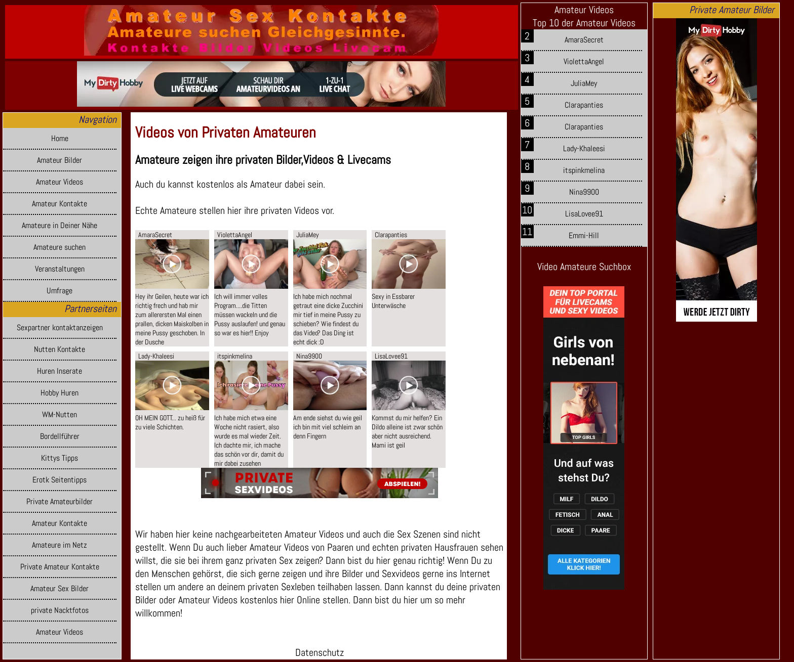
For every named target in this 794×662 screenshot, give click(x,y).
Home (59, 138)
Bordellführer (60, 436)
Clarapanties (584, 105)
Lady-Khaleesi (584, 148)
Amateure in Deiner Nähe (59, 225)
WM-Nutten (59, 414)
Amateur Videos (59, 181)
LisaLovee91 (584, 213)
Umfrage (59, 290)
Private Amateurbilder (59, 501)
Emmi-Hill (584, 235)
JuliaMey (584, 83)
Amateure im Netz (59, 545)
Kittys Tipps (59, 458)
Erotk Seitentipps (59, 479)
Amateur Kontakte (59, 203)
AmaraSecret (584, 39)
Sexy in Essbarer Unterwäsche (393, 301)
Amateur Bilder (59, 160)
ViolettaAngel (584, 61)
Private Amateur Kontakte (59, 566)
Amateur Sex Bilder (59, 588)
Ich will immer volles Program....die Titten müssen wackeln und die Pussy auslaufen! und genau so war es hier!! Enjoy (249, 314)
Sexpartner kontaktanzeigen (60, 327)
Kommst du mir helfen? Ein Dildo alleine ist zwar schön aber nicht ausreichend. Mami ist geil (407, 431)
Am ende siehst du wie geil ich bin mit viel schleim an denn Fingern (327, 426)
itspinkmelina (584, 170)
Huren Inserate (59, 371)
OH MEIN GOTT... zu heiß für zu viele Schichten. (170, 422)
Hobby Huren (59, 392)
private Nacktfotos (60, 610)
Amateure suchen (59, 247)
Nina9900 (584, 192)
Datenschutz (319, 652)
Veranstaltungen (60, 268)
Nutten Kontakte (59, 349)
